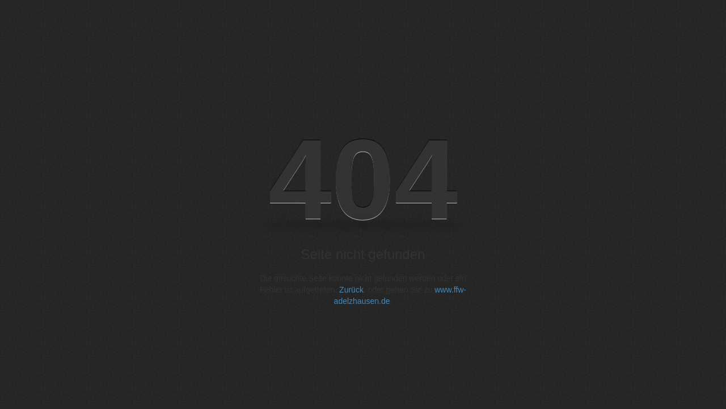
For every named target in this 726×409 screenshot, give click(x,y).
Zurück (351, 289)
